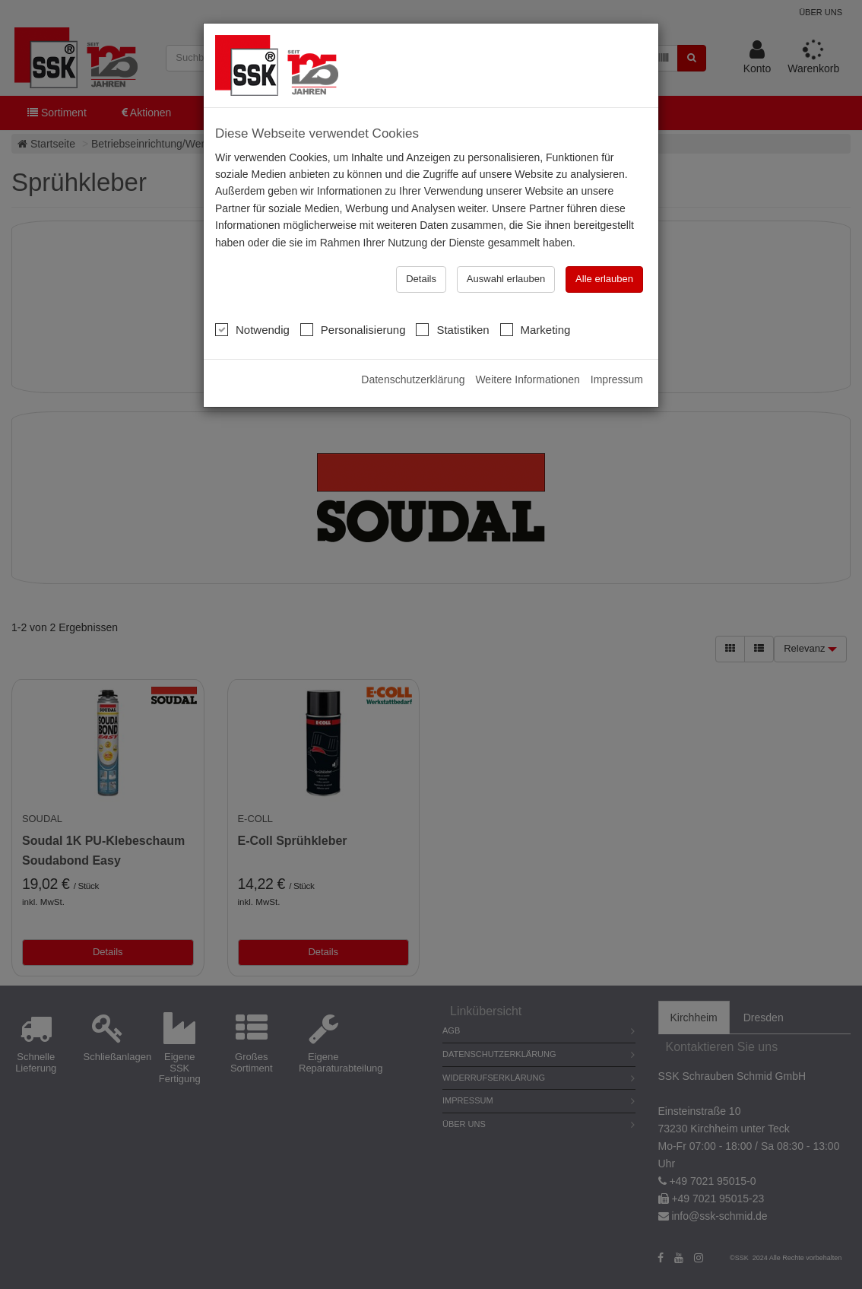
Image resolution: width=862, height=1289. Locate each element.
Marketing (535, 329)
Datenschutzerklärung (412, 379)
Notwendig (252, 329)
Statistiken (452, 329)
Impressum (617, 379)
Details (421, 278)
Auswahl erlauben (506, 278)
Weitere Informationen (527, 379)
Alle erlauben (604, 278)
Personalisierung (353, 329)
